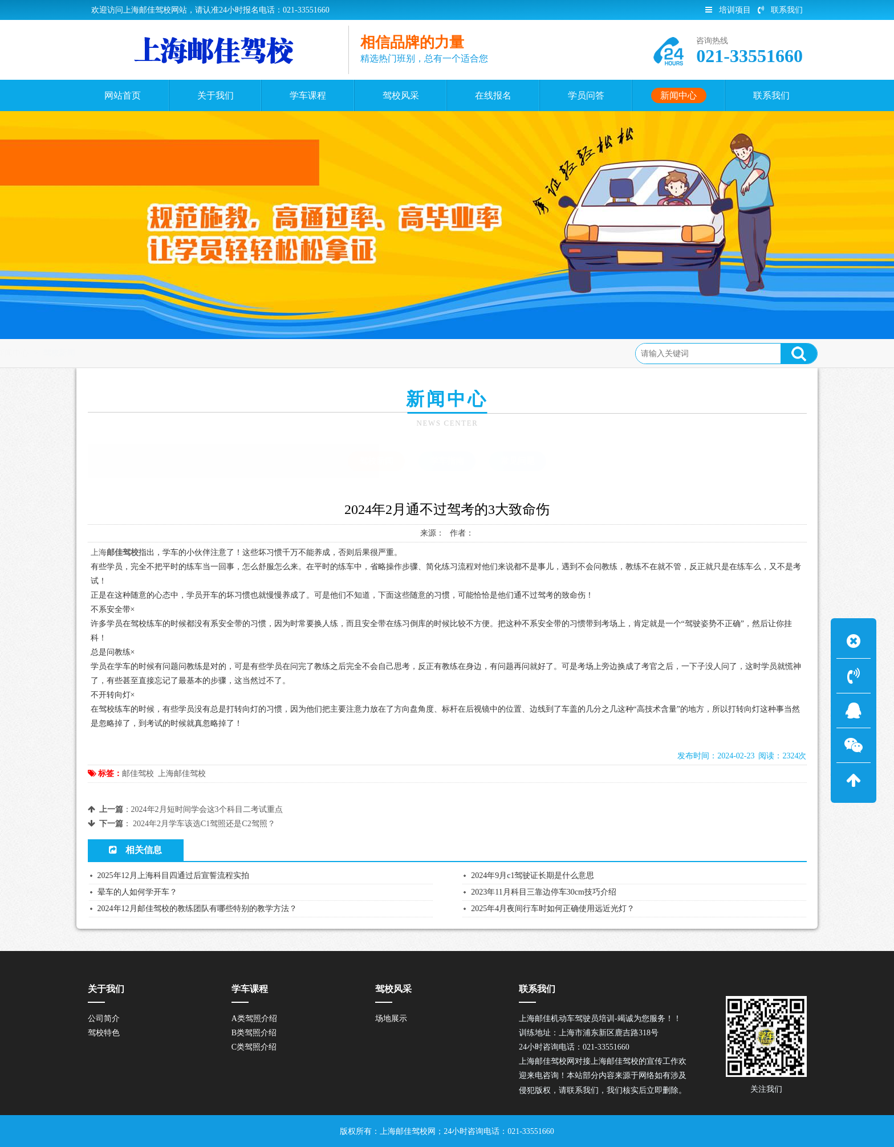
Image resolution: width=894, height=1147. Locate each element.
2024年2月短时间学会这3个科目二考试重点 (207, 809)
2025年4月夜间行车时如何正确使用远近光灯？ (553, 908)
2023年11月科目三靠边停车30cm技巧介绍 (543, 892)
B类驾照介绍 (254, 1032)
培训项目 (728, 10)
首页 (133, 353)
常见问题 (518, 461)
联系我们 (780, 10)
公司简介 (104, 1018)
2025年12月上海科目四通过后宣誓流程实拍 (173, 875)
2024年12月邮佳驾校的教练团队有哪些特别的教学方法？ (197, 908)
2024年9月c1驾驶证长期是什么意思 (532, 875)
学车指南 (447, 461)
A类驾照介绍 (254, 1018)
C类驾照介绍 (254, 1047)
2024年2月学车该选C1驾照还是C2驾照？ (204, 823)
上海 (99, 552)
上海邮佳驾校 (182, 773)
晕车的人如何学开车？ (137, 892)
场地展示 (391, 1018)
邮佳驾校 (138, 773)
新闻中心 (172, 353)
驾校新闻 (218, 353)
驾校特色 (104, 1032)
